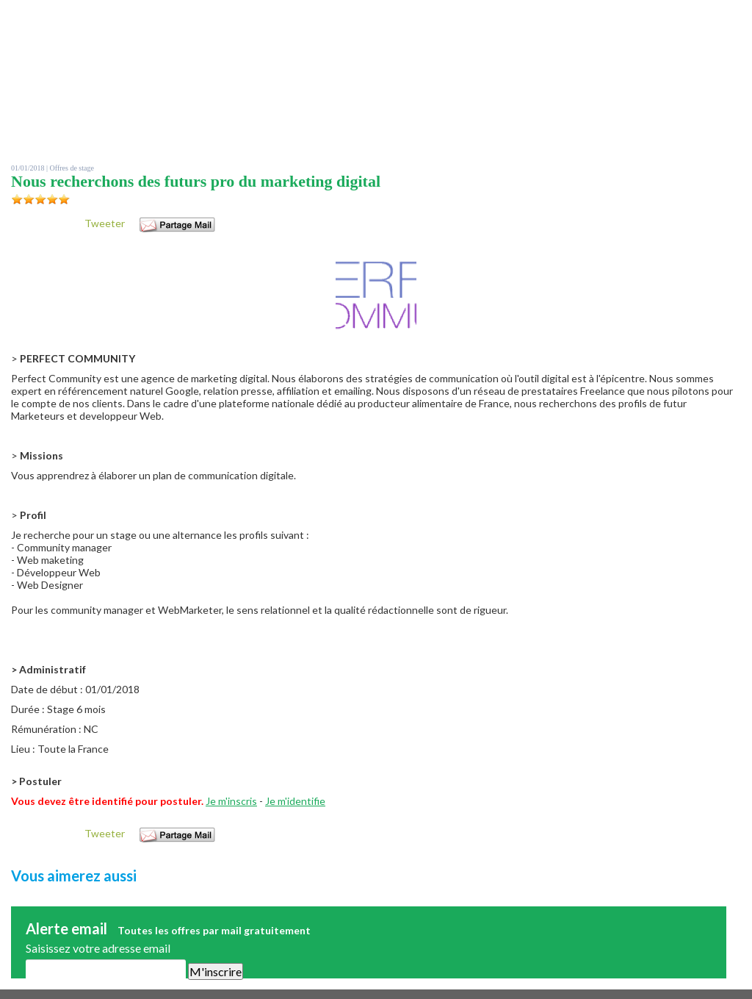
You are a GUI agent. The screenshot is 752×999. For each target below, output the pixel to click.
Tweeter (104, 223)
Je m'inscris (231, 801)
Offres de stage (72, 168)
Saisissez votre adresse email (98, 948)
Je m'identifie (295, 801)
